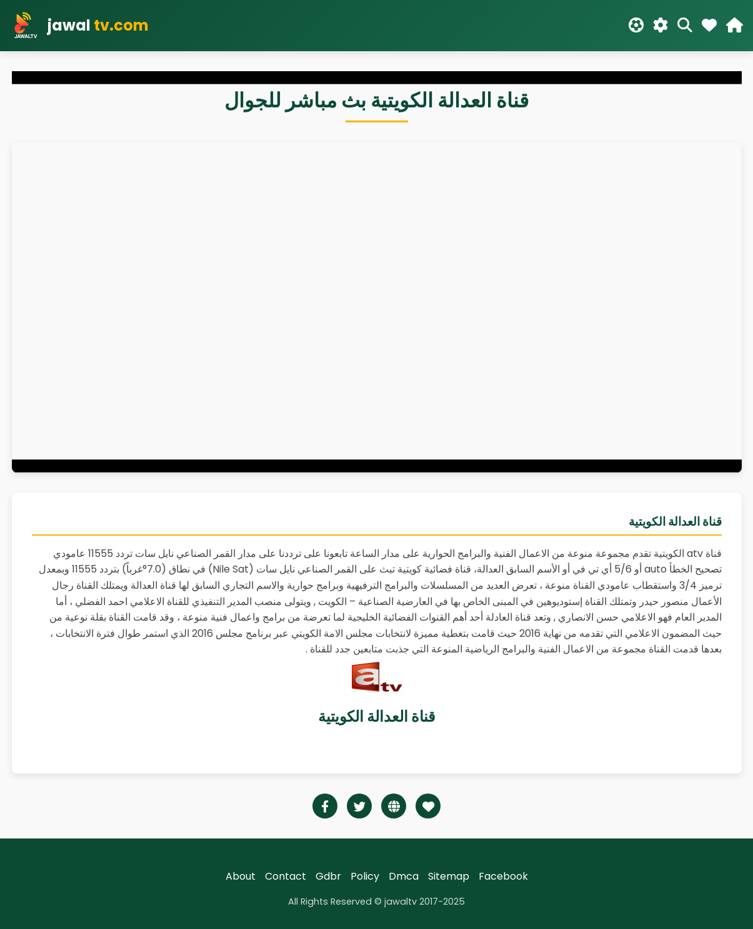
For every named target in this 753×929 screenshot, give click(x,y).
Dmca (404, 876)
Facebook (503, 876)
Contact (285, 876)
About (241, 876)
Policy (365, 876)
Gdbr (328, 876)
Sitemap (448, 876)
